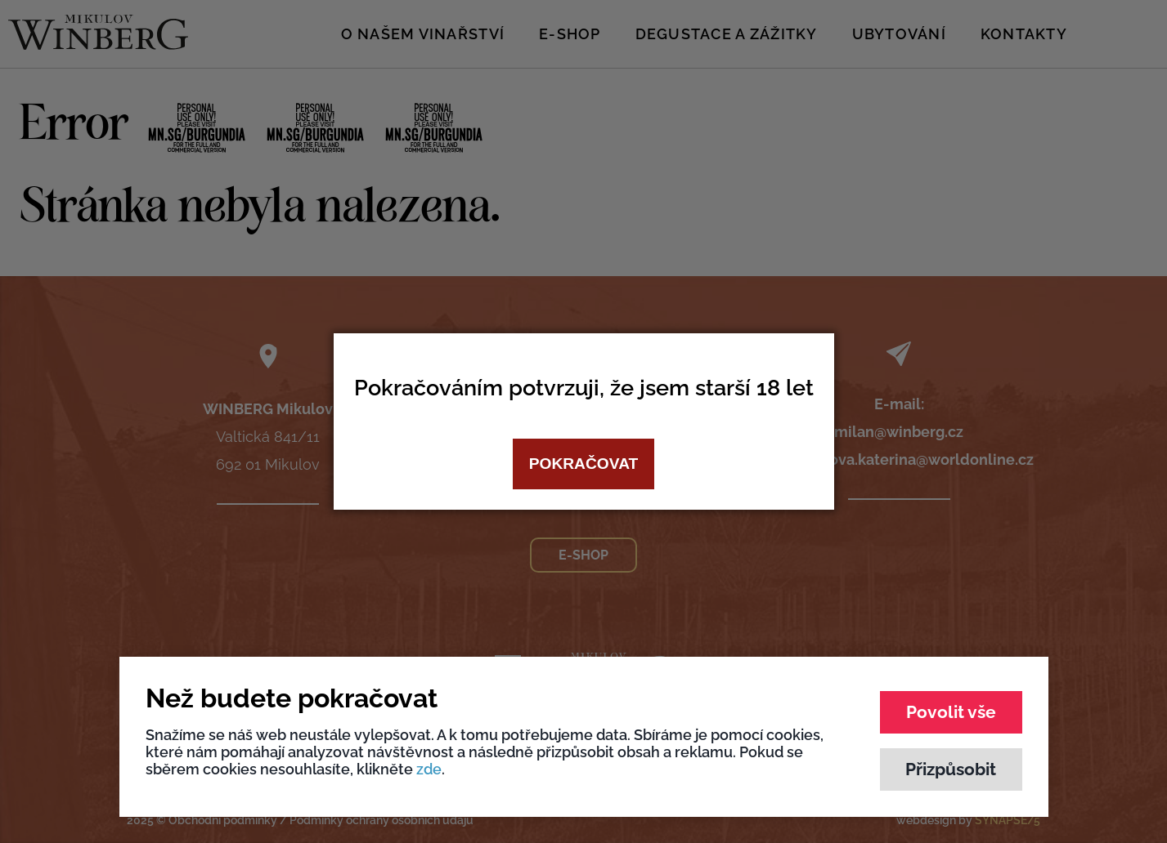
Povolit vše (951, 712)
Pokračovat (584, 463)
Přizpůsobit (950, 769)
